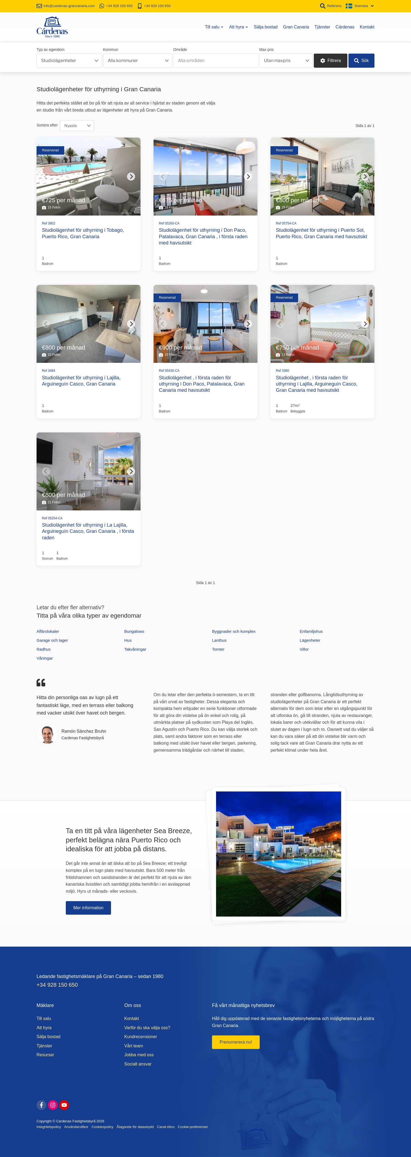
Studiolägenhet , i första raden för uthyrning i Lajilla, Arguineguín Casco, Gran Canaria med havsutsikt (316, 384)
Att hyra (238, 27)
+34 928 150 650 (57, 985)
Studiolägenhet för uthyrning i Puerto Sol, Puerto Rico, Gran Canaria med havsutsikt (321, 233)
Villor (304, 649)
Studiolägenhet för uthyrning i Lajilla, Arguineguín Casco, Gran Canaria (81, 381)
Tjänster (322, 27)
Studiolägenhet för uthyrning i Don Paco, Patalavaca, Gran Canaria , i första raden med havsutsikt (203, 236)
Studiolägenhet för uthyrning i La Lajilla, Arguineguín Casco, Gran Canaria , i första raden (88, 531)
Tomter (218, 649)
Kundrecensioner (140, 1036)
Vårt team (133, 1046)
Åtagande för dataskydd (135, 1127)
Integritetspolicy (49, 1127)
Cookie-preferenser (193, 1127)
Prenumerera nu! (236, 1042)
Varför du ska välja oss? (147, 1027)
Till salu (214, 27)
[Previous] (46, 176)
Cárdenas (344, 27)
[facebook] (41, 1105)
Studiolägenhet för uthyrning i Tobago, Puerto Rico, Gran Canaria (83, 233)
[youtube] (64, 1105)
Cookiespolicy (102, 1127)
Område (180, 49)
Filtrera (330, 60)
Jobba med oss (139, 1054)
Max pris (266, 49)
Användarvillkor (76, 1127)
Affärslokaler (48, 631)
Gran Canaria (296, 27)
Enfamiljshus (311, 631)
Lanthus (219, 640)
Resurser (45, 1054)
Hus (128, 640)
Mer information (88, 907)
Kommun (110, 49)
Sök (361, 60)
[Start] (52, 27)
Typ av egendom (51, 49)
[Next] (131, 176)
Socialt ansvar (138, 1064)
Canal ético (166, 1127)
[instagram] (53, 1105)
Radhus (44, 649)
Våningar (45, 658)
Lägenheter (310, 640)
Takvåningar (135, 649)
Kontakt (367, 27)
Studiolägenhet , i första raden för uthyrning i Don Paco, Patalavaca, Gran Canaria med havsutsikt (201, 384)
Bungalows (134, 631)
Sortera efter (47, 125)
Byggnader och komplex (234, 631)
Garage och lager (52, 640)
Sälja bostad (266, 27)
